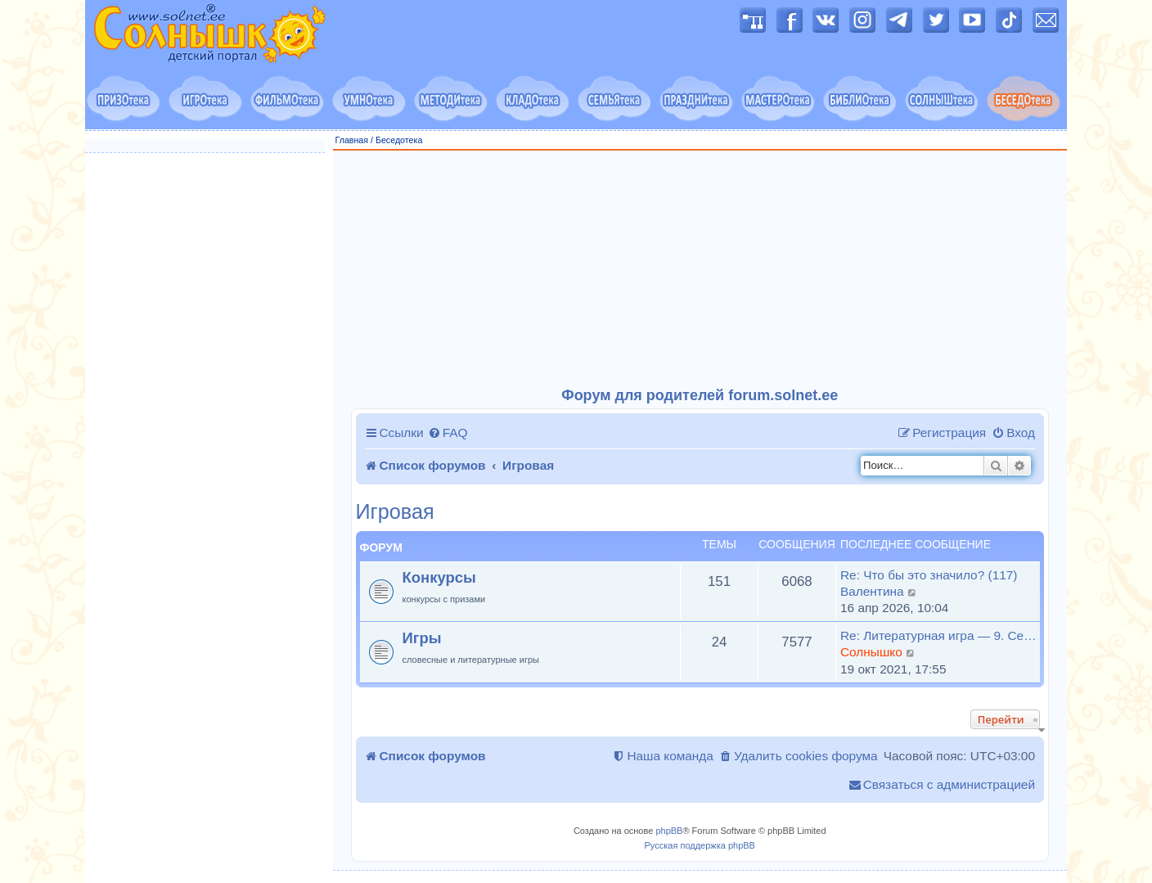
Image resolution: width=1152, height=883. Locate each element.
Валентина (872, 591)
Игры (422, 637)
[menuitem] (448, 433)
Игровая (395, 512)
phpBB (668, 831)
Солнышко (871, 652)
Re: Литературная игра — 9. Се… (938, 635)
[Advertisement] (700, 269)
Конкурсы (439, 577)
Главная (352, 140)
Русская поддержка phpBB (700, 845)
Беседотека (399, 140)
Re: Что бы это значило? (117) (928, 575)
